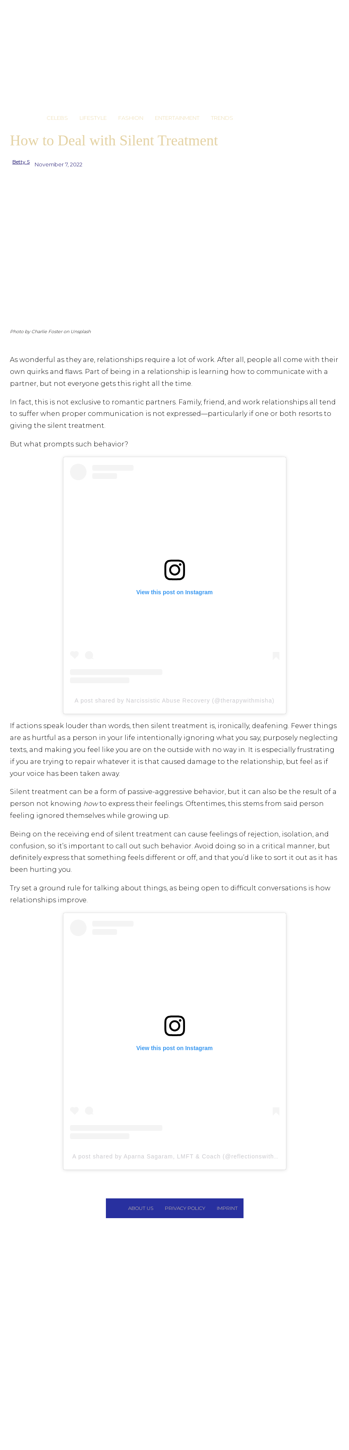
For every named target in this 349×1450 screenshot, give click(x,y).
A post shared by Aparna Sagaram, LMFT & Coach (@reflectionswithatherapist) (189, 1156)
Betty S (21, 162)
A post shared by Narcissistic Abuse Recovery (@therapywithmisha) (174, 700)
